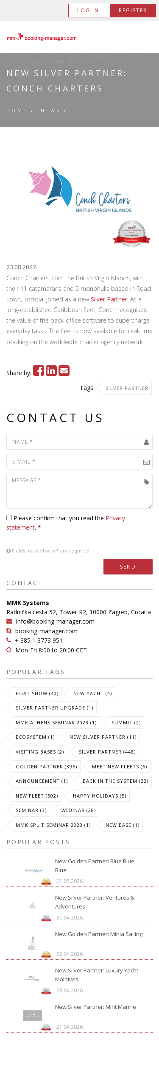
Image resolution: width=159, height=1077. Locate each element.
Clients (102, 56)
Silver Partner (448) (107, 751)
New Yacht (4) (92, 693)
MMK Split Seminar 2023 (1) (53, 825)
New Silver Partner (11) (103, 737)
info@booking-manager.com (55, 621)
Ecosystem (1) (35, 737)
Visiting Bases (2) (40, 751)
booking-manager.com (46, 631)
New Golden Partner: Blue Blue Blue (94, 865)
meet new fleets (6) (119, 766)
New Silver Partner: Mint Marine (95, 1007)
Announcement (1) (42, 781)
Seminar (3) (31, 810)
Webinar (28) (78, 810)
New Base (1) (122, 825)
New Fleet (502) (37, 796)
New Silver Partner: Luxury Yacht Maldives (96, 975)
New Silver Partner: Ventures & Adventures (94, 902)
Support (28, 62)
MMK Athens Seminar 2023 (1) (56, 722)
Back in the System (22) (115, 781)
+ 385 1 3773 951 (39, 640)
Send (128, 566)
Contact (67, 62)
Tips (133, 56)
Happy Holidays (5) (99, 796)
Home (22, 56)
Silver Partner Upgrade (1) (54, 707)
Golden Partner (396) (46, 766)
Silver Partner (109, 299)
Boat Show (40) (37, 693)
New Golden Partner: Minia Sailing (98, 934)
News (51, 110)
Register (133, 10)
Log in (88, 10)
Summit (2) (126, 722)
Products (60, 56)
